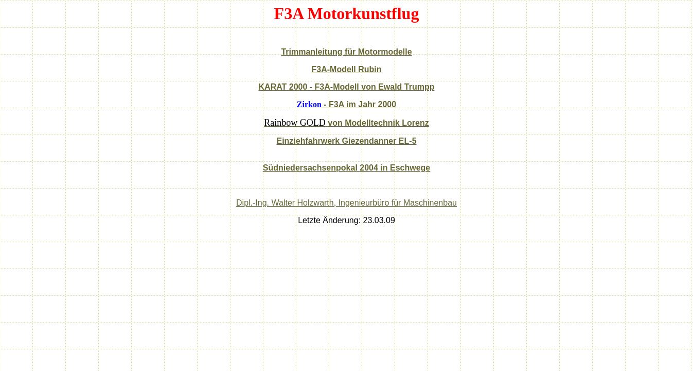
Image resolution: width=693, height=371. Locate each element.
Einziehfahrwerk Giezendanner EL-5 (346, 141)
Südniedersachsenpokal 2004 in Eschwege (346, 167)
